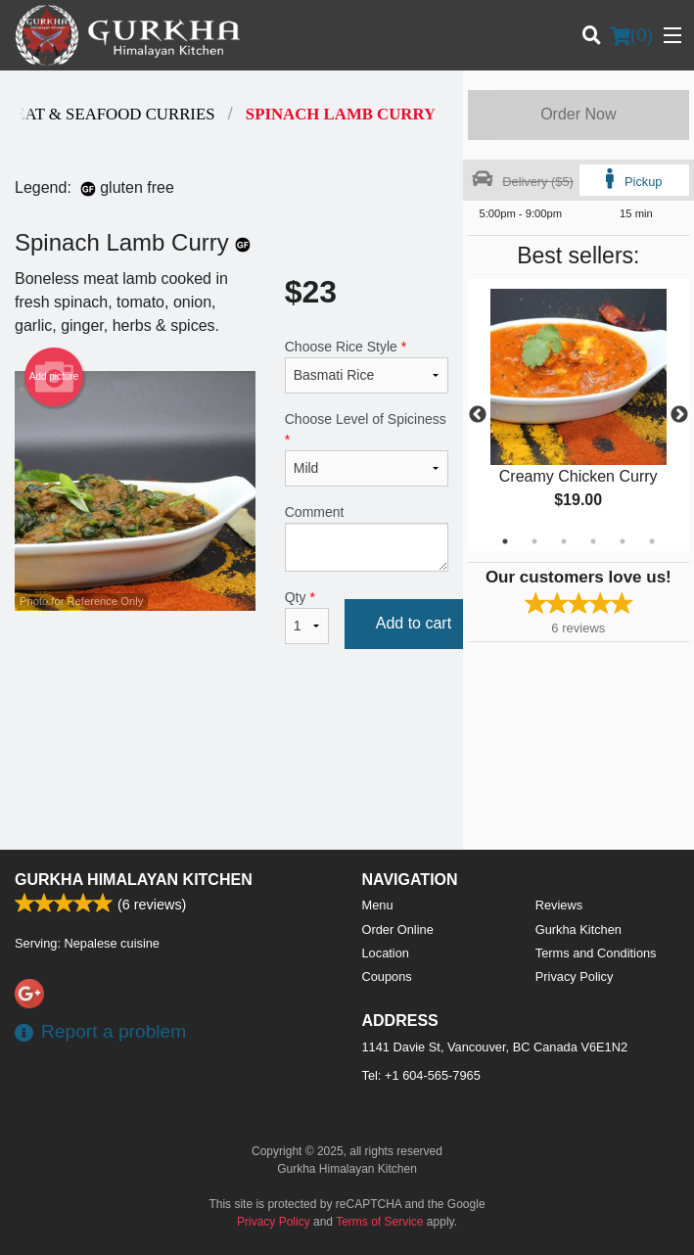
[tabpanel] (578, 415)
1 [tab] (505, 541)
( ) (631, 35)
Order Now (578, 114)
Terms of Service (379, 1222)
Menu (377, 905)
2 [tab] (534, 541)
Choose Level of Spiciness (366, 449)
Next (679, 415)
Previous (477, 415)
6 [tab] (652, 541)
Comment (366, 538)
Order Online (398, 929)
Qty (307, 616)
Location (385, 953)
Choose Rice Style (366, 366)
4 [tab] (593, 541)
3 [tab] (564, 541)
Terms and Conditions (596, 953)
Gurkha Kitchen (578, 929)
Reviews (558, 905)
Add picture (54, 377)
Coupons (387, 976)
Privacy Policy (574, 976)
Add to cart (413, 623)
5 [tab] (622, 541)
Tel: (421, 1075)
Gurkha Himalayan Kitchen (134, 879)
